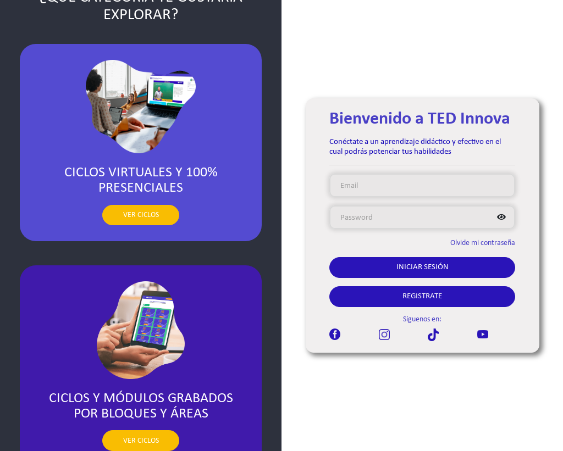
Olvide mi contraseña (482, 243)
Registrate (422, 296)
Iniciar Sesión (422, 267)
